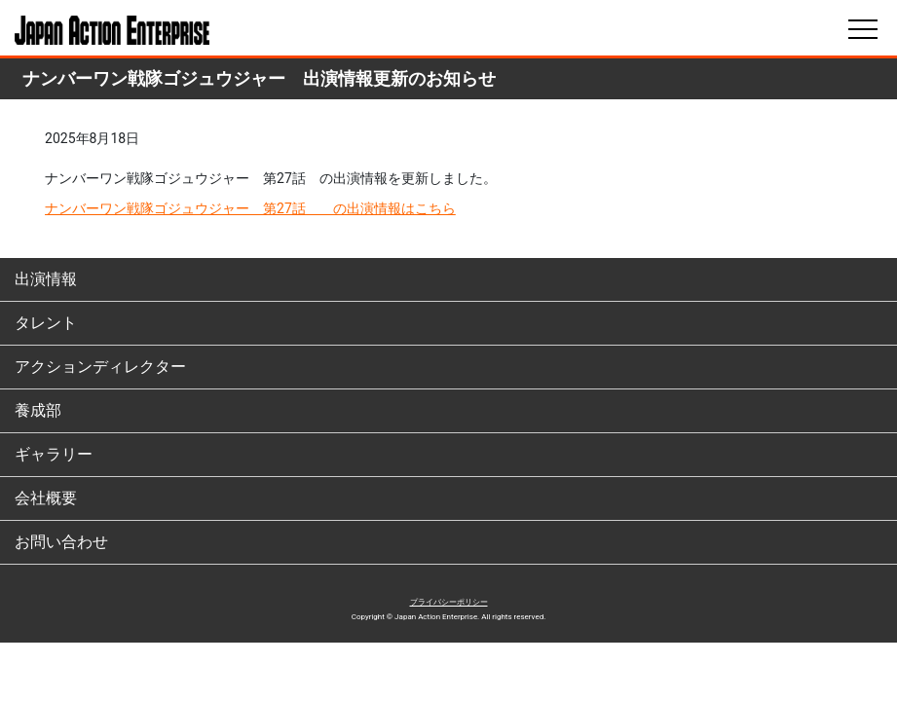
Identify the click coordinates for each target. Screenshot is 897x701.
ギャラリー (54, 454)
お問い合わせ (61, 542)
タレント (46, 323)
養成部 (38, 410)
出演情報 (46, 279)
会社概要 (46, 498)
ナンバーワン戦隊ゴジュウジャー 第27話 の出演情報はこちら (250, 208)
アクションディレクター (100, 366)
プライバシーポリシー (449, 602)
